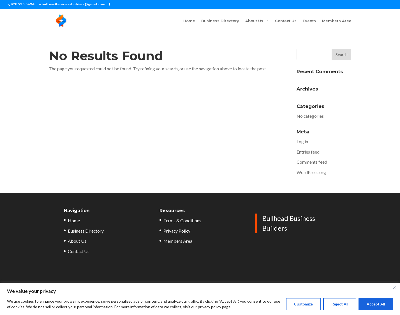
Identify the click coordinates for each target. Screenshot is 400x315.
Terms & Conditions (182, 220)
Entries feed (308, 151)
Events (309, 21)
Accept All (376, 304)
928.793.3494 (22, 4)
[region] (200, 299)
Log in (302, 141)
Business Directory (199, 21)
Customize (303, 304)
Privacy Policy (176, 230)
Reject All (339, 304)
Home (168, 21)
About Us (233, 21)
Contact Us (286, 21)
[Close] (394, 287)
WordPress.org (311, 172)
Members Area (337, 21)
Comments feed (312, 162)
